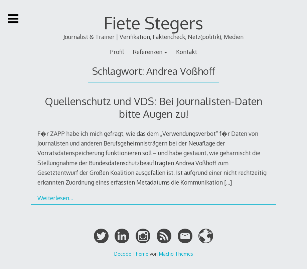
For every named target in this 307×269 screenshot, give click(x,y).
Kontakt (186, 51)
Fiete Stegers (153, 22)
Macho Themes (176, 254)
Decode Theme (131, 254)
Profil (117, 51)
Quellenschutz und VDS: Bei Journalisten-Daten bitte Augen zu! (154, 107)
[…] (228, 182)
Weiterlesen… (55, 198)
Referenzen (147, 51)
